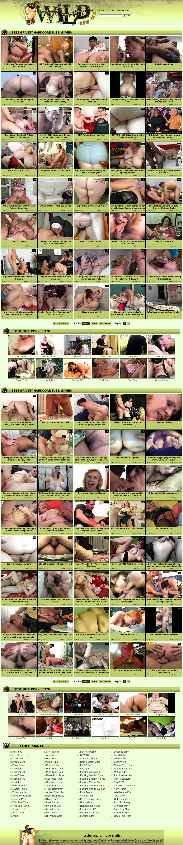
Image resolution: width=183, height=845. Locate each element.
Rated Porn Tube (55, 775)
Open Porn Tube (122, 816)
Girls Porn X (120, 799)
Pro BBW (119, 782)
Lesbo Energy (121, 751)
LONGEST (105, 323)
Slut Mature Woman (124, 785)
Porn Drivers (133, 379)
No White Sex (53, 809)
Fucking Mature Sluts (91, 782)
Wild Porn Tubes (105, 713)
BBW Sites (85, 755)
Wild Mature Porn (123, 792)
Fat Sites (84, 768)
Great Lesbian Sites (90, 799)
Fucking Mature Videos (92, 785)
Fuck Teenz (86, 792)
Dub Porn (161, 355)
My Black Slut (53, 806)
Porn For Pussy (122, 802)
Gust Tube (133, 737)
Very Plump (120, 789)
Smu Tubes (52, 785)
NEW (94, 323)
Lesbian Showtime (89, 812)
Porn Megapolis (122, 779)
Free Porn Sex (121, 809)
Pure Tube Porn (54, 772)
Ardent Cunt (105, 355)
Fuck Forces (105, 379)
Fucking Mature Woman (92, 789)
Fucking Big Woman (90, 772)
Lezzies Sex (120, 758)
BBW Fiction (52, 812)
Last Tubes (49, 379)
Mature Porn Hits (123, 765)
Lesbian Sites (87, 816)
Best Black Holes (55, 795)
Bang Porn (133, 355)
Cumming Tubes (88, 758)
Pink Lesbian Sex (123, 775)
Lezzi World (120, 762)
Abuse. (60, 844)
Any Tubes (105, 737)
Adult (49, 737)
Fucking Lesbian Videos (92, 779)
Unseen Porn (77, 713)
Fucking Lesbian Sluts (91, 775)
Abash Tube (21, 737)
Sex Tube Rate (54, 779)
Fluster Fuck (21, 379)
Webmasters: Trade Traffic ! (103, 835)
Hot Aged (21, 355)
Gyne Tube (161, 737)
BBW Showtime (88, 751)
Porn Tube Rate (54, 768)
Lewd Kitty (119, 755)
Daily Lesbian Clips (90, 762)
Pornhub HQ (77, 379)
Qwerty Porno (161, 379)
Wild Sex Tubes (133, 713)
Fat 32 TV (85, 765)
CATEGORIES (61, 323)
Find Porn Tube (122, 812)
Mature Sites (120, 772)
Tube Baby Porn (54, 789)
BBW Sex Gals (54, 816)
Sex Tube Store (54, 782)
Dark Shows (52, 802)
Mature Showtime (123, 768)
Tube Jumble (21, 713)
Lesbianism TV (88, 809)
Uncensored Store (49, 713)
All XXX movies (49, 355)
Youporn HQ (161, 713)
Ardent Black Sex (55, 792)
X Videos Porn (121, 806)
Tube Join (77, 355)
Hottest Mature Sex (90, 806)
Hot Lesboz (86, 802)
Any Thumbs (77, 737)
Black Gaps (52, 799)
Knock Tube (52, 765)
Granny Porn (87, 795)
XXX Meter (119, 795)
